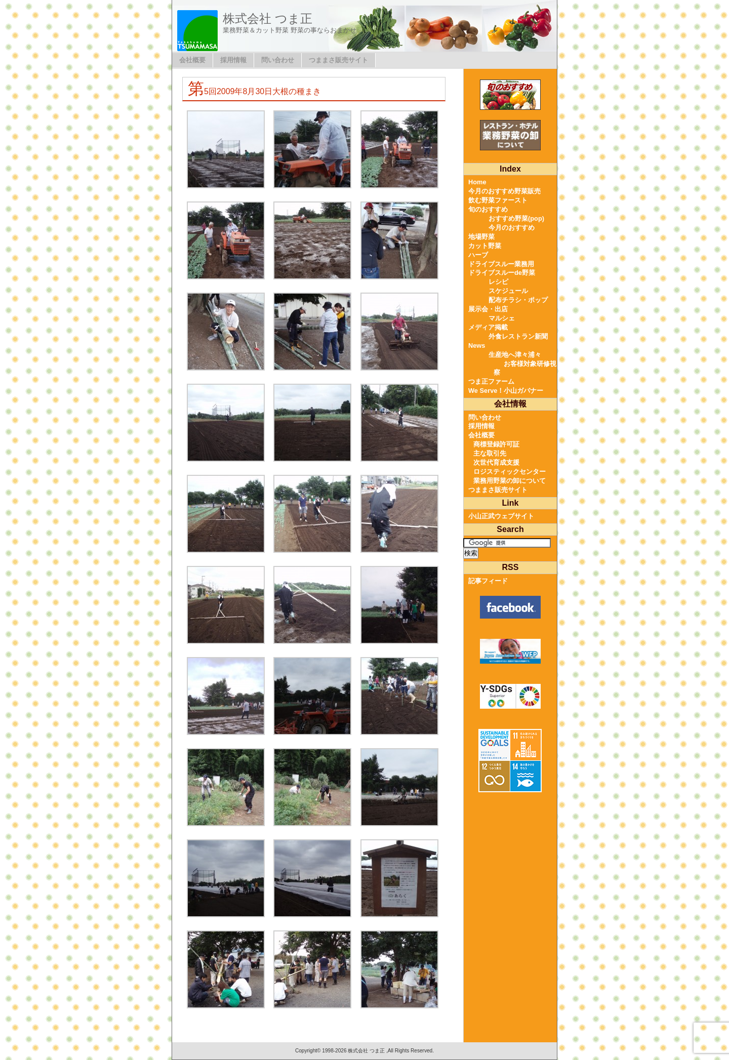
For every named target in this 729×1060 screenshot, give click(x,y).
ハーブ (478, 255)
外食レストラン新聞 (518, 336)
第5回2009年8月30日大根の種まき (254, 91)
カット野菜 (484, 246)
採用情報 (233, 60)
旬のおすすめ (488, 209)
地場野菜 (481, 236)
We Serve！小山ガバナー (505, 390)
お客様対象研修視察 (525, 368)
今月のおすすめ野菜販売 (504, 191)
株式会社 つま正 (267, 18)
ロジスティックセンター (509, 471)
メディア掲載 (488, 327)
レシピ (498, 282)
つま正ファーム (491, 381)
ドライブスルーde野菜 (501, 272)
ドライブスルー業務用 (501, 264)
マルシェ (502, 318)
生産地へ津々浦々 (515, 354)
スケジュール (508, 291)
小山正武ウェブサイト (501, 516)
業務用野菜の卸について (509, 480)
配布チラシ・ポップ (518, 300)
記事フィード (488, 581)
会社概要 (192, 60)
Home (477, 182)
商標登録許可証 (496, 444)
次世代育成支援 (496, 462)
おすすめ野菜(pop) (516, 218)
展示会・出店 (488, 309)
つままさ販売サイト (338, 60)
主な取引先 (489, 453)
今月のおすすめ (512, 227)
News (476, 345)
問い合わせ (277, 60)
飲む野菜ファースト (498, 200)
